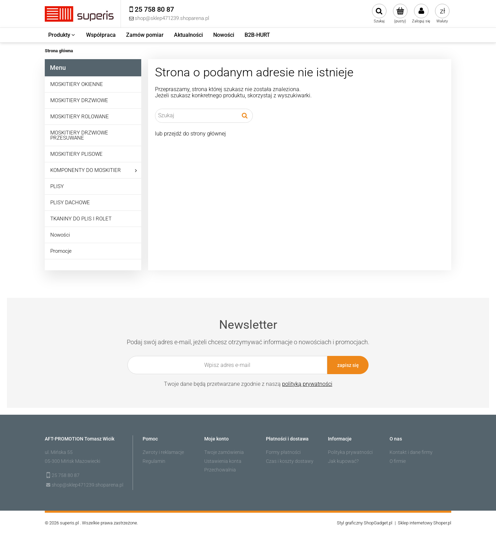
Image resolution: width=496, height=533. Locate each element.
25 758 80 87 (66, 475)
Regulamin (154, 461)
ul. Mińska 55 (59, 452)
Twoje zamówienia (224, 452)
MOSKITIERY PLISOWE (76, 154)
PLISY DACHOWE (70, 202)
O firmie (398, 461)
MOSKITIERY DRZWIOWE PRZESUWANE (79, 135)
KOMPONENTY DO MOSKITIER (85, 170)
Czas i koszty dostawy (289, 461)
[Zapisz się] (348, 365)
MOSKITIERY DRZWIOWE (79, 100)
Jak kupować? (343, 461)
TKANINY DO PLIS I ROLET (81, 219)
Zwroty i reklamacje (163, 452)
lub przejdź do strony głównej (190, 133)
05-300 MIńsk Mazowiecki (72, 461)
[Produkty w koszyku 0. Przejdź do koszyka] (400, 14)
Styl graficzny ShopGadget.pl (364, 522)
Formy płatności (283, 452)
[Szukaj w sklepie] (196, 115)
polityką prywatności (307, 384)
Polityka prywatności (350, 452)
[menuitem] (62, 35)
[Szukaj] (244, 115)
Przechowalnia (220, 469)
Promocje (61, 251)
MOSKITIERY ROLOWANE (79, 116)
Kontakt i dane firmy (411, 452)
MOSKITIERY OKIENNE (76, 84)
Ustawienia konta (222, 461)
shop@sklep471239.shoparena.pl (87, 485)
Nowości (60, 235)
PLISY (57, 186)
